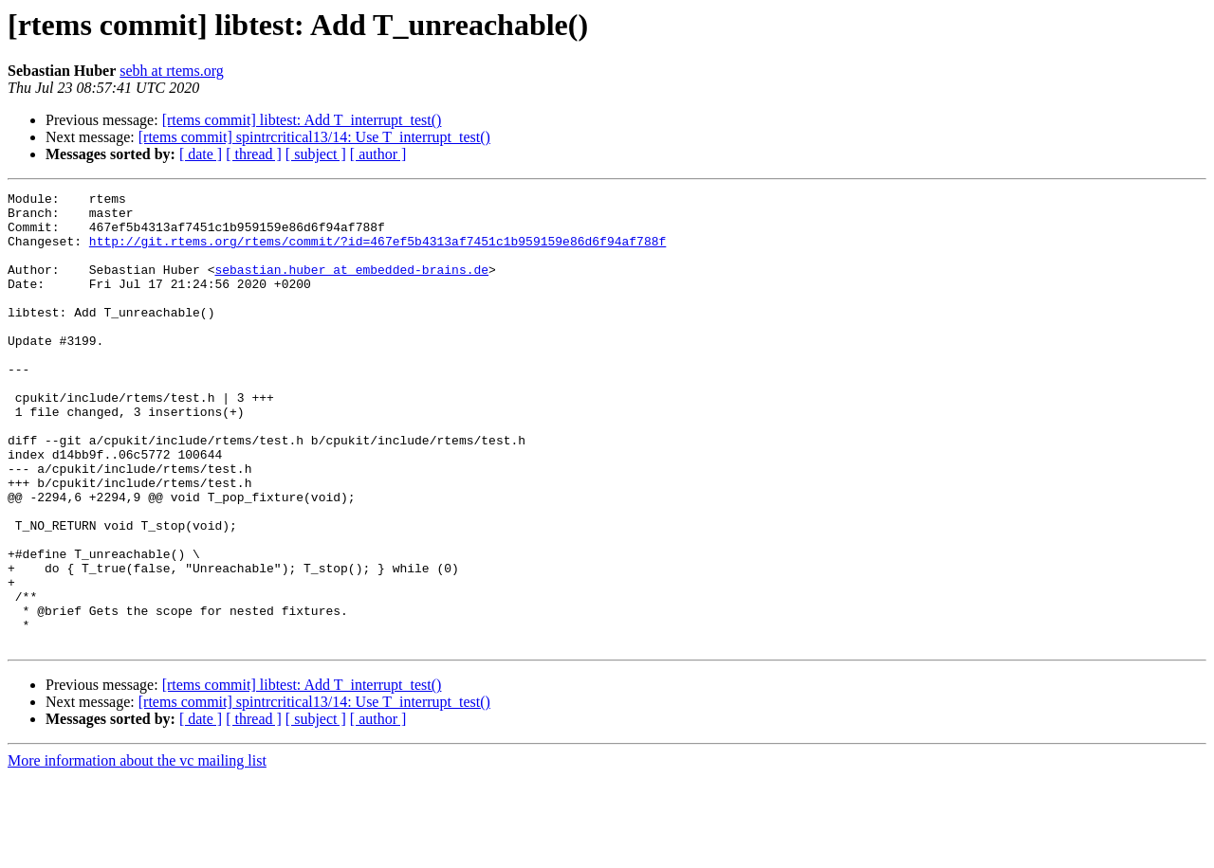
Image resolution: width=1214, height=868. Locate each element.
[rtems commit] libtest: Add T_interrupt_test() (302, 120)
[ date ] (200, 154)
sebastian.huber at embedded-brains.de (351, 286)
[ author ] (378, 154)
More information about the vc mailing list (137, 851)
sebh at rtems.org (171, 71)
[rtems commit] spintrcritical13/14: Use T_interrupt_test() (314, 137)
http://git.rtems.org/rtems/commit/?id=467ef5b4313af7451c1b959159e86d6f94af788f (377, 252)
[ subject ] (315, 154)
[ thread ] (254, 154)
